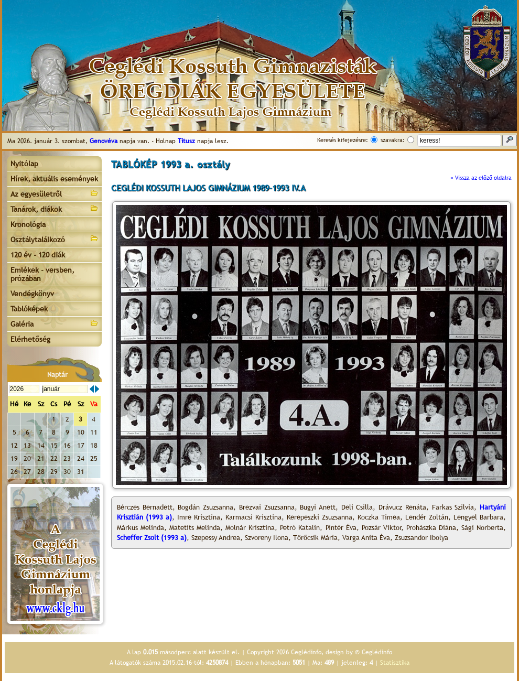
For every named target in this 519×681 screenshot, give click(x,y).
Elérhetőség (30, 339)
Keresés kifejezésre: (342, 140)
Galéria (54, 323)
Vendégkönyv (32, 293)
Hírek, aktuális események (54, 179)
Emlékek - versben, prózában (42, 274)
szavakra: (393, 140)
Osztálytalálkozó (54, 239)
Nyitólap (24, 163)
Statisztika (394, 662)
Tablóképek (29, 309)
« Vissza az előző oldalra (481, 178)
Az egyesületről (54, 193)
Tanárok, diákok (54, 208)
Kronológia (28, 224)
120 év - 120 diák (37, 255)
